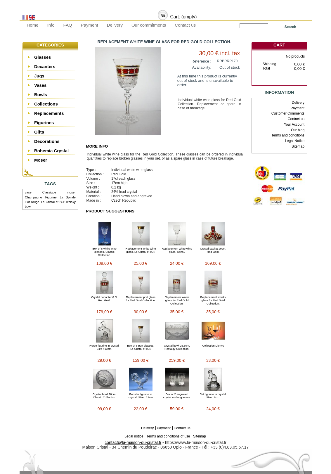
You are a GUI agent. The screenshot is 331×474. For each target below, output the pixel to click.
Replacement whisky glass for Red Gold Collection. (213, 300)
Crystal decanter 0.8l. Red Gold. (104, 298)
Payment (89, 25)
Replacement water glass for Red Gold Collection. (177, 300)
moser (71, 192)
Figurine (51, 197)
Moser (40, 160)
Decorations (47, 141)
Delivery (115, 25)
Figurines (44, 122)
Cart (279, 45)
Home (33, 25)
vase (28, 192)
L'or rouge (32, 202)
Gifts (39, 131)
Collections (46, 103)
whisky (71, 202)
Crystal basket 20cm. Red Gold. (213, 250)
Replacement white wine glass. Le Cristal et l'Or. (141, 250)
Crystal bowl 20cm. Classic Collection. (104, 395)
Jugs (39, 75)
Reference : (201, 61)
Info (51, 25)
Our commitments (148, 25)
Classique (49, 192)
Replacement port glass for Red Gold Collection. (141, 298)
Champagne (33, 197)
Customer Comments (287, 113)
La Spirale (68, 197)
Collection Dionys (213, 345)
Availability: (202, 67)
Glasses (42, 57)
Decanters (45, 66)
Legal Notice (294, 141)
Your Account (294, 124)
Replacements (49, 113)
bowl (28, 206)
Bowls (40, 94)
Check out (288, 80)
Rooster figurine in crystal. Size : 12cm (141, 395)
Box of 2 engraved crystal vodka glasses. (177, 395)
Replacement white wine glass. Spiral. (177, 250)
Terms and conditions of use (168, 436)
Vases (40, 85)
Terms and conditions (287, 135)
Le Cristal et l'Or (52, 202)
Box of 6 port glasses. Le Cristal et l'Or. (140, 347)
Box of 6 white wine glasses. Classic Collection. (104, 252)
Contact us (185, 25)
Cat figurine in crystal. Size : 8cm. (213, 395)
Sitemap (298, 146)
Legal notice (133, 436)
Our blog (297, 130)
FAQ (67, 25)
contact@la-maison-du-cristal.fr (133, 442)
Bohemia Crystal (51, 150)
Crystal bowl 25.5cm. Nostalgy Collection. (177, 347)
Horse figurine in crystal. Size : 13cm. (104, 347)
